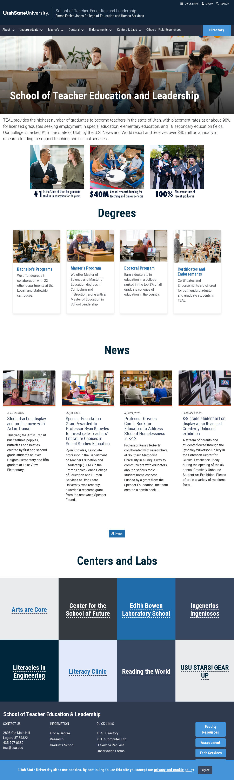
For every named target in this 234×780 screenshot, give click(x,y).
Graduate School (62, 745)
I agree (205, 770)
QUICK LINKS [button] (189, 3)
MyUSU (207, 3)
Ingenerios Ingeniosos (204, 609)
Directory (216, 30)
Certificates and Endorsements (191, 272)
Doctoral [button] (76, 30)
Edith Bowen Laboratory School (146, 609)
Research (56, 739)
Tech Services (211, 753)
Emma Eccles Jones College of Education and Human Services (100, 16)
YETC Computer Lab (111, 739)
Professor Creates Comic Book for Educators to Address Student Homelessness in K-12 (144, 428)
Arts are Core (29, 609)
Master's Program (86, 268)
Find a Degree (60, 733)
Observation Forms (111, 751)
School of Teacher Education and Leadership (96, 10)
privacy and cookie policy (174, 770)
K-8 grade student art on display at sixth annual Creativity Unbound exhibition (204, 426)
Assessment (210, 742)
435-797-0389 (13, 743)
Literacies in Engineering (29, 671)
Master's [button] (55, 30)
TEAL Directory (108, 733)
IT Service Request (110, 745)
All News (117, 533)
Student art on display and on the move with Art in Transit (26, 423)
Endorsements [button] (100, 30)
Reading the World (146, 671)
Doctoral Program (139, 268)
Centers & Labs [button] (129, 30)
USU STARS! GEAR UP (205, 671)
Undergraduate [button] (31, 30)
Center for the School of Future (88, 609)
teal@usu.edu (13, 748)
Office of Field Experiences (163, 30)
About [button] (8, 30)
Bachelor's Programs (34, 269)
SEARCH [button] (222, 3)
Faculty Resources (210, 729)
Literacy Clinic (88, 671)
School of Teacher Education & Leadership (52, 714)
